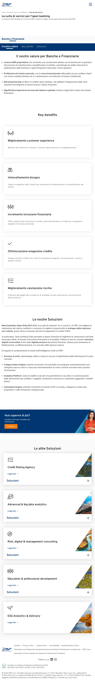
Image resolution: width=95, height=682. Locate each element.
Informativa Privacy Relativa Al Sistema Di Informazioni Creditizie (39, 653)
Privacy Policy (28, 645)
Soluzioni (41, 46)
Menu (90, 4)
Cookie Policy (41, 645)
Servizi (16, 12)
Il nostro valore (10, 46)
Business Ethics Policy (70, 645)
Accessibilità (54, 645)
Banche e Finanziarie (13, 38)
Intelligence (24, 12)
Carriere (17, 645)
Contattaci (11, 426)
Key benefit (27, 46)
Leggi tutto (12, 474)
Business (10, 12)
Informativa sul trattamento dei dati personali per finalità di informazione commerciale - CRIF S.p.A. (52, 649)
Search (83, 4)
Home (4, 12)
